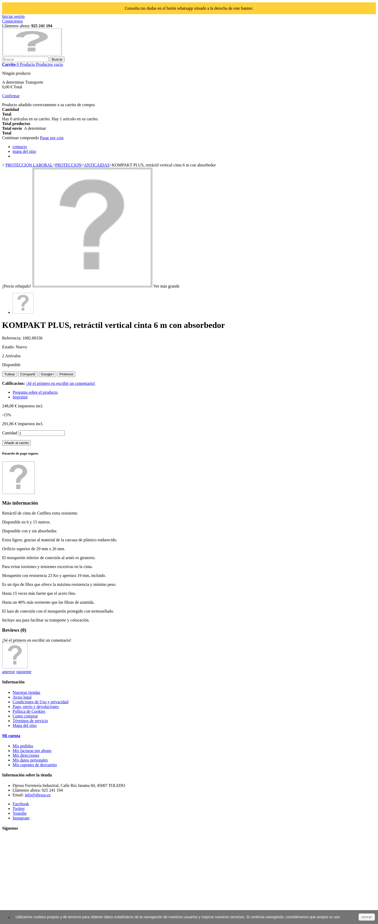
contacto (20, 146)
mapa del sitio (24, 151)
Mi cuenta (11, 735)
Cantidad (9, 433)
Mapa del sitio (25, 725)
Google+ (47, 374)
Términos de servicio (30, 720)
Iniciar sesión (13, 16)
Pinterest (66, 374)
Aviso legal (22, 697)
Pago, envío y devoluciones (36, 706)
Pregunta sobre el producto (35, 392)
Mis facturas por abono (32, 750)
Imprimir (20, 397)
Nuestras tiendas (26, 692)
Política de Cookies (29, 711)
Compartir (28, 374)
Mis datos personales (30, 760)
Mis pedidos (23, 746)
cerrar (366, 917)
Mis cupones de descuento (35, 765)
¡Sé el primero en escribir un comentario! (60, 383)
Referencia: (12, 338)
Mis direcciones (26, 755)
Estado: (9, 347)
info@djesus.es (38, 795)
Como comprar (25, 716)
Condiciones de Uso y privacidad (40, 702)
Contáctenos (12, 21)
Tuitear (9, 374)
